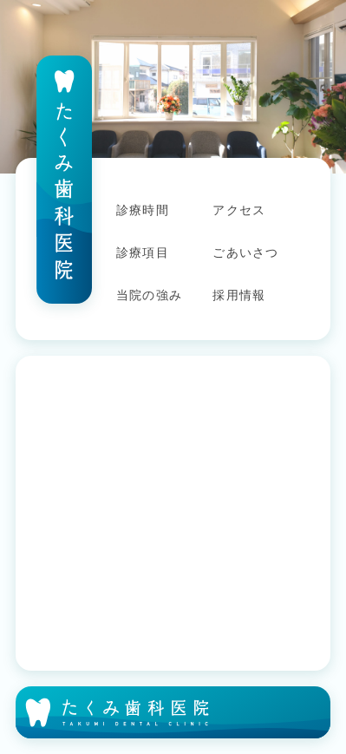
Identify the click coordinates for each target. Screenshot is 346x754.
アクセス (238, 210)
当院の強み (149, 295)
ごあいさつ (245, 252)
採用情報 (238, 295)
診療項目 (142, 252)
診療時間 (142, 210)
